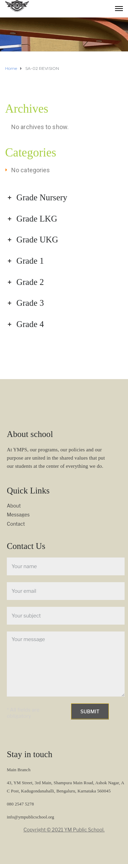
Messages (18, 514)
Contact (16, 524)
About (14, 506)
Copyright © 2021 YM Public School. (64, 829)
